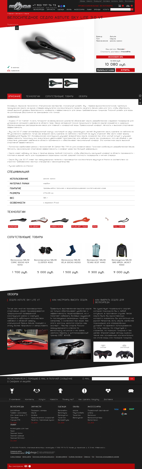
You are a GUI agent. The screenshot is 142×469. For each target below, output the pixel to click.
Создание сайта (15, 451)
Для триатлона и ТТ (18, 415)
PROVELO (20, 6)
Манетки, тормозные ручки (42, 420)
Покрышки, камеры (39, 411)
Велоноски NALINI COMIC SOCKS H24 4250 (20, 262)
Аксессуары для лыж (19, 429)
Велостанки (93, 420)
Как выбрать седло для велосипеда (109, 301)
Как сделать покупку (88, 399)
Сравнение (15, 71)
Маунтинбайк (78, 413)
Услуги (106, 10)
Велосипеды (39, 10)
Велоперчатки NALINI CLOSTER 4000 (45, 261)
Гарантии (87, 457)
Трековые (14, 418)
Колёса (34, 415)
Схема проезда (15, 457)
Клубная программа (75, 457)
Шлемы (90, 413)
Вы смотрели (20, 466)
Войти (121, 1)
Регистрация (129, 1)
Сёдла (26, 14)
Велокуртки (63, 415)
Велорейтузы (63, 420)
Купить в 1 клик (105, 70)
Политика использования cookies (107, 457)
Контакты (114, 1)
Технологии (33, 96)
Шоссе (75, 411)
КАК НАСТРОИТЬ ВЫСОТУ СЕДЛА (69, 300)
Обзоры (82, 1)
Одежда (61, 10)
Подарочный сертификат (98, 411)
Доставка (106, 1)
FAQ (93, 457)
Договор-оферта (61, 457)
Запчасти (51, 10)
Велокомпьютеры (95, 418)
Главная (10, 14)
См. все (13, 423)
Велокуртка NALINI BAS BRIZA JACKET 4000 (122, 262)
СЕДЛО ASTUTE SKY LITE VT (24, 300)
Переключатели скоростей (42, 418)
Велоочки (92, 415)
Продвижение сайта (17, 453)
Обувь (69, 10)
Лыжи (89, 10)
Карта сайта (26, 457)
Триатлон (62, 418)
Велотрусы (62, 413)
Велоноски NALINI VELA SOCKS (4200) (71, 261)
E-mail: (86, 379)
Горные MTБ (15, 420)
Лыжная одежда (17, 436)
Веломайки (62, 411)
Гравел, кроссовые (18, 413)
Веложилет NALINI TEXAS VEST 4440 (96, 261)
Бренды (97, 10)
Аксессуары (79, 10)
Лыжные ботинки (17, 438)
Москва (120, 49)
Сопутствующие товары (59, 96)
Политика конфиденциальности (43, 457)
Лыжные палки (16, 433)
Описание (14, 96)
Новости (89, 1)
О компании (14, 399)
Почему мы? (98, 1)
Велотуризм (78, 418)
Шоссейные (15, 411)
